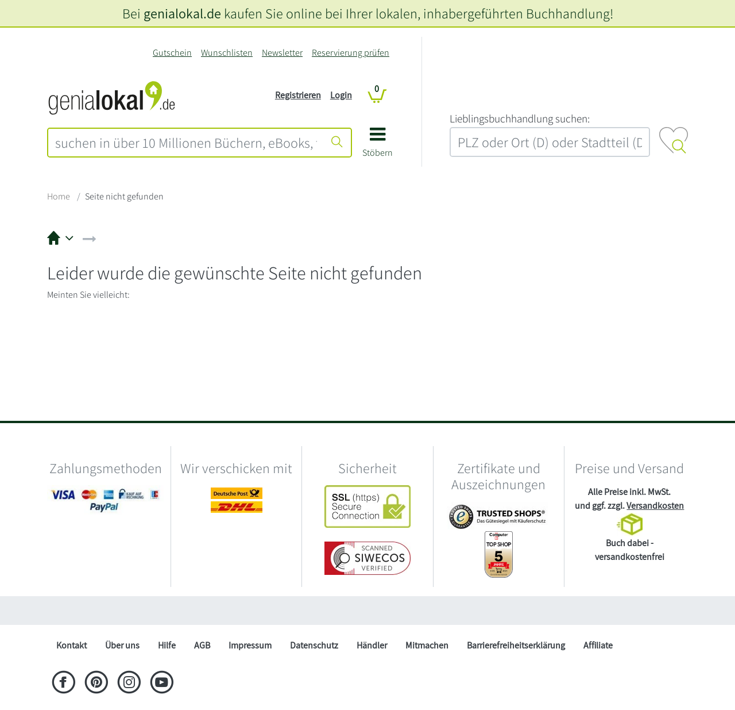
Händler (372, 645)
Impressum (250, 645)
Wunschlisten (227, 53)
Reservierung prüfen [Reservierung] (350, 53)
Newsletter (282, 53)
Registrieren (298, 95)
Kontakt (71, 645)
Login (341, 95)
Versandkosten (655, 506)
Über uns (122, 645)
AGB (202, 645)
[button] (377, 146)
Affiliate (598, 645)
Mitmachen (426, 645)
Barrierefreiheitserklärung (516, 645)
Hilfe (167, 645)
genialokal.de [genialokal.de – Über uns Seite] (182, 13)
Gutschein (172, 53)
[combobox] (186, 142)
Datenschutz (314, 645)
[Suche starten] (337, 142)
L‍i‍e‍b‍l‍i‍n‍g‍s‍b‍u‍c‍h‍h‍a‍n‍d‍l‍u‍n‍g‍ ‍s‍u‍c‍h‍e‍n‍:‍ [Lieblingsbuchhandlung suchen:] (520, 118)
